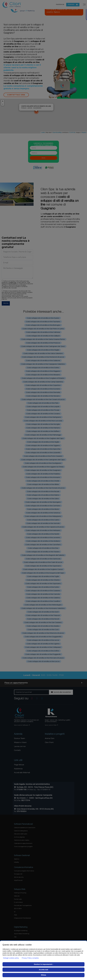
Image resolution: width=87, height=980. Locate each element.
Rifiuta (43, 975)
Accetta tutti (43, 970)
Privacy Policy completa (30, 958)
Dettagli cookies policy (11, 958)
